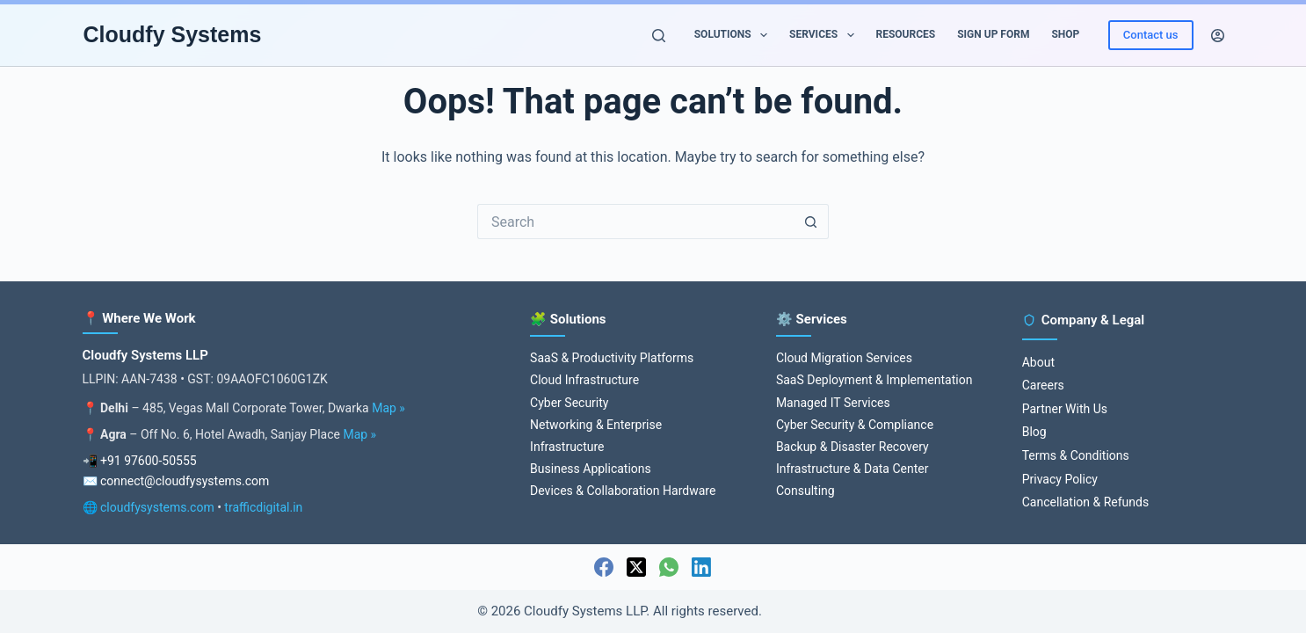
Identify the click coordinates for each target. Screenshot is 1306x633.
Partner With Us (1064, 409)
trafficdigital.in (263, 507)
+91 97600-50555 (148, 461)
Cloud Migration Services (844, 358)
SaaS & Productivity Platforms (611, 358)
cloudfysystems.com (157, 507)
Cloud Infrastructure (584, 380)
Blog (1034, 432)
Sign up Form (993, 34)
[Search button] (811, 221)
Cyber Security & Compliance (854, 425)
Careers (1043, 385)
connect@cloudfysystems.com (184, 481)
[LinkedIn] (701, 567)
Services (824, 35)
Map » (388, 408)
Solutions (734, 35)
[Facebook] (603, 567)
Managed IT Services (833, 403)
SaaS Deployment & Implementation (874, 380)
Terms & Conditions (1075, 455)
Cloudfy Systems (172, 34)
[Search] (658, 35)
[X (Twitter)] (636, 567)
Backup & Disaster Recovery (852, 447)
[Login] (1217, 35)
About (1038, 362)
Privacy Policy (1060, 479)
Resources (906, 34)
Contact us (1151, 34)
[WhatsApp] (668, 567)
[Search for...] (635, 221)
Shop (1065, 34)
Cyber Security (569, 403)
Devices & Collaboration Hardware (622, 491)
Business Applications (590, 469)
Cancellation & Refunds (1085, 502)
